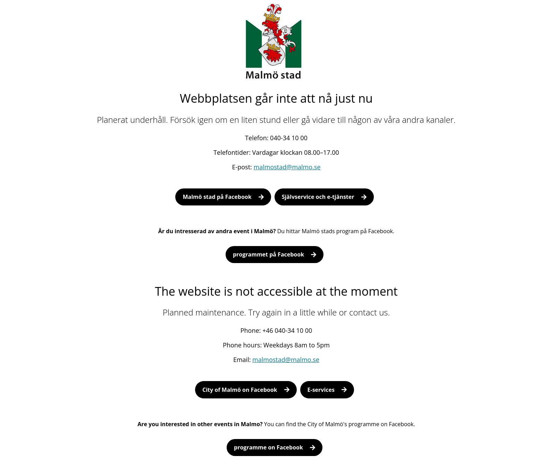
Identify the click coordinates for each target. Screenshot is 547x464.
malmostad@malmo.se (287, 167)
